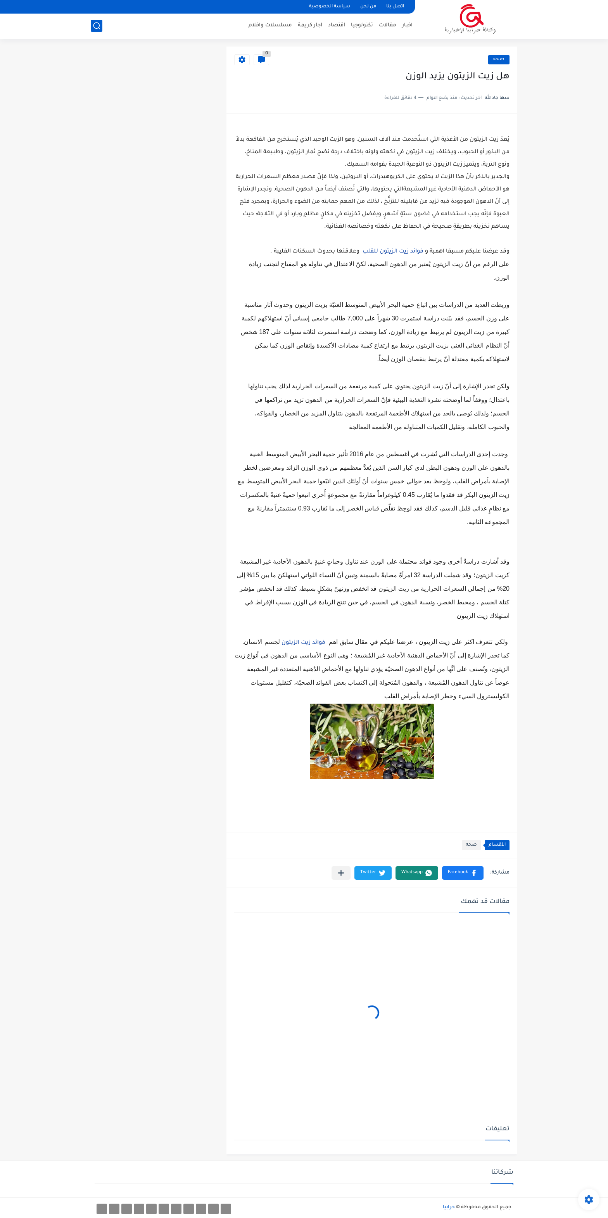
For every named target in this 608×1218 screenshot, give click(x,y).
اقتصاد (336, 25)
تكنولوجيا (362, 25)
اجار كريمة (310, 25)
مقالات (387, 25)
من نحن (368, 6)
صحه (498, 59)
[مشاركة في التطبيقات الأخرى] (341, 873)
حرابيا (449, 1207)
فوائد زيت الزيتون (303, 643)
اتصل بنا (395, 6)
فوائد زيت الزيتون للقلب (393, 252)
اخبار (407, 25)
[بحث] (96, 26)
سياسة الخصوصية (329, 6)
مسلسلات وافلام (270, 25)
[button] (463, 873)
